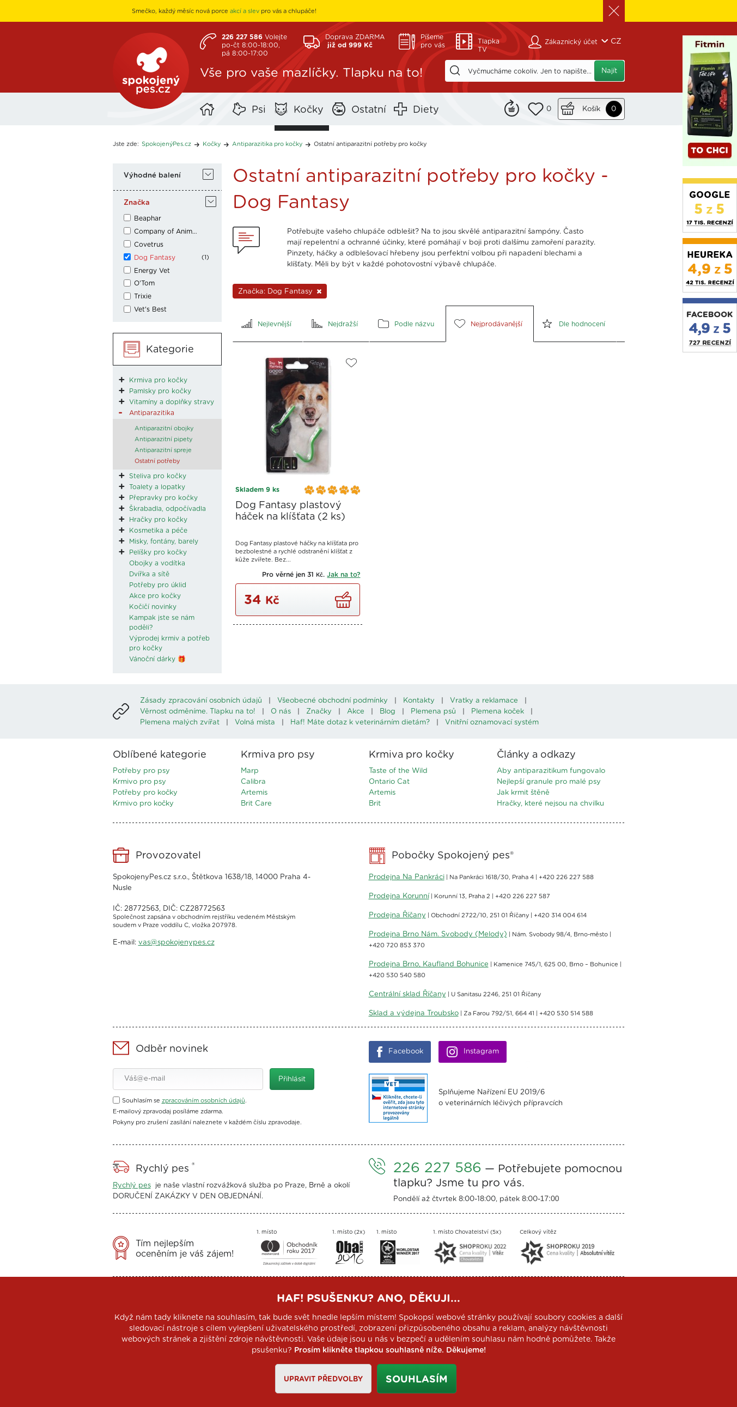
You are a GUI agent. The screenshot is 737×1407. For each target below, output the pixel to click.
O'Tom (144, 283)
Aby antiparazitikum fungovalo (551, 771)
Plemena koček (497, 711)
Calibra (253, 781)
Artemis (254, 792)
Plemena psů (433, 711)
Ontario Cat (389, 781)
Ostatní (368, 110)
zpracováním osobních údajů (203, 1101)
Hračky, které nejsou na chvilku (550, 803)
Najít (609, 71)
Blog (387, 711)
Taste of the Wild (398, 771)
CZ (616, 41)
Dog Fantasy (154, 257)
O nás (281, 711)
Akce (355, 711)
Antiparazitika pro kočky (267, 144)
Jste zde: (126, 144)
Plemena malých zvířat (180, 722)
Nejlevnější (274, 324)
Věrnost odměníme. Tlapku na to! (197, 711)
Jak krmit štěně (523, 792)
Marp (250, 771)
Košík (591, 109)
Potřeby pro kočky (145, 792)
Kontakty (419, 700)
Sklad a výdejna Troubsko (414, 1013)
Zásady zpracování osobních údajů (201, 700)
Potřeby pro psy (141, 771)
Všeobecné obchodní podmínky (332, 700)
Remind (511, 106)
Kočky (309, 110)
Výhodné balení (152, 175)
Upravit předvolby (323, 1379)
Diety (426, 110)
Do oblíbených (351, 363)
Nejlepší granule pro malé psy (549, 781)
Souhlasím (417, 1380)
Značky (319, 711)
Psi (259, 110)
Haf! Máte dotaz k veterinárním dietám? (360, 722)
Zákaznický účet (571, 42)
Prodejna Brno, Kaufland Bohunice (429, 964)
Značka (137, 202)
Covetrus (148, 244)
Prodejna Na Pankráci (406, 877)
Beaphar (147, 218)
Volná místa (255, 722)
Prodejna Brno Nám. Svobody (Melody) (438, 934)
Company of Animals (166, 231)
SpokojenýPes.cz (151, 71)
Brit (375, 803)
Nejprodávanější (496, 324)
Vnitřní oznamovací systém (492, 722)
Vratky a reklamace (484, 700)
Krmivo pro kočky (143, 803)
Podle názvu (414, 324)
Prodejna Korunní (399, 896)
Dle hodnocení (582, 324)
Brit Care (256, 803)
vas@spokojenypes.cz (176, 942)
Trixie (142, 296)
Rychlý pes (132, 1185)
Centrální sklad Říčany (407, 994)
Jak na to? (343, 574)
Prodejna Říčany (397, 915)
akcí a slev (244, 11)
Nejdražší (343, 324)
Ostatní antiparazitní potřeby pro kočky (370, 144)
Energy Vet (152, 270)
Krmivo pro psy (139, 781)
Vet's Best (150, 309)
